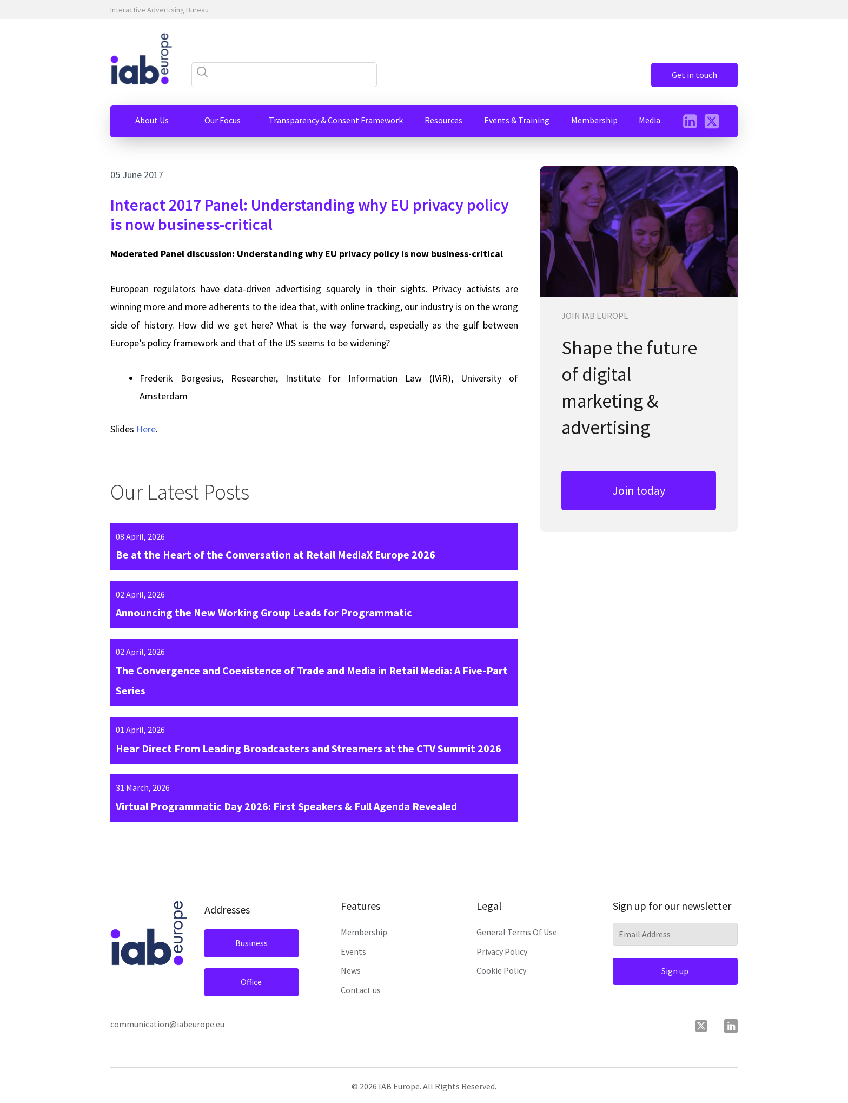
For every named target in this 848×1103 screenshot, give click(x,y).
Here (146, 429)
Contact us (361, 989)
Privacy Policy (501, 951)
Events (353, 951)
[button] (152, 121)
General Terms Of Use (516, 932)
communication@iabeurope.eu (167, 1024)
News (351, 970)
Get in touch (694, 74)
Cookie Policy (501, 970)
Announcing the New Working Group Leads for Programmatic (264, 612)
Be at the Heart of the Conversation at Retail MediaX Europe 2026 (275, 554)
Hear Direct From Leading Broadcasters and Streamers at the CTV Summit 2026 (308, 748)
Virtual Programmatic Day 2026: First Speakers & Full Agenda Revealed (286, 806)
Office (251, 981)
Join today (638, 490)
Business (251, 942)
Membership (364, 932)
